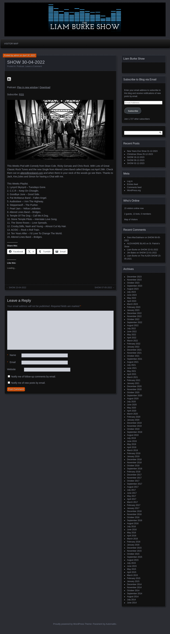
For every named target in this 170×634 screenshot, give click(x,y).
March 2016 (132, 539)
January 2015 (133, 581)
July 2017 (131, 490)
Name (11, 355)
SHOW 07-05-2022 (103, 287)
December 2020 (134, 386)
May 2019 (131, 444)
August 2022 (132, 325)
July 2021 (131, 365)
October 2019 (133, 429)
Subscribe (133, 111)
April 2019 (131, 447)
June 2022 (132, 331)
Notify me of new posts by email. (28, 382)
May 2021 (131, 371)
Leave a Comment (33, 66)
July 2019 (131, 438)
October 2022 (133, 319)
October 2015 (133, 554)
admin (16, 55)
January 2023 (133, 310)
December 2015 (134, 548)
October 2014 (133, 590)
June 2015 (132, 566)
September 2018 (134, 468)
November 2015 (134, 551)
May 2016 (131, 532)
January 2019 (133, 456)
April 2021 (131, 374)
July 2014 (131, 599)
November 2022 (134, 316)
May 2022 (131, 334)
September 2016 (134, 520)
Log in (130, 181)
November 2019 (134, 426)
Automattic (111, 624)
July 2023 (131, 292)
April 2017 (131, 499)
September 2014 (134, 593)
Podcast (20, 66)
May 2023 (131, 298)
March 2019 (132, 450)
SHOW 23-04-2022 (17, 287)
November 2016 (134, 514)
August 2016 (132, 523)
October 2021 (133, 356)
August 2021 (132, 362)
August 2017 (132, 487)
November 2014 (134, 587)
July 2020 (131, 401)
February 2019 (133, 453)
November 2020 (134, 389)
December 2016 (134, 511)
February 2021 (133, 380)
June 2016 (132, 529)
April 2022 (131, 337)
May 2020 (131, 408)
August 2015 (132, 560)
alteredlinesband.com (31, 173)
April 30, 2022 (29, 55)
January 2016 (133, 545)
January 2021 (133, 383)
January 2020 (133, 420)
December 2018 (134, 459)
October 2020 (133, 392)
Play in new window (27, 87)
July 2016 (131, 526)
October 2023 (133, 283)
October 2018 (133, 465)
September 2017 (134, 484)
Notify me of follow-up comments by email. (33, 376)
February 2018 (133, 472)
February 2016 (133, 542)
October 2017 (133, 481)
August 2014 (132, 596)
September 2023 (134, 286)
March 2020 (132, 414)
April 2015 (131, 572)
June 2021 (132, 368)
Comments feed (134, 187)
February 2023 (133, 307)
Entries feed (132, 184)
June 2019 (132, 441)
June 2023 (132, 295)
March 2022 (132, 341)
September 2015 (134, 557)
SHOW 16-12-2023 (135, 157)
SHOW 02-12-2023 (135, 163)
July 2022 (131, 328)
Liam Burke (132, 249)
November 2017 (134, 478)
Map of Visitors (131, 219)
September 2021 (134, 359)
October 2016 (133, 517)
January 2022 (133, 347)
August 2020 (132, 398)
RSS (21, 94)
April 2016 (131, 535)
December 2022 (134, 313)
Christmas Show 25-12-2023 (140, 154)
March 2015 (132, 575)
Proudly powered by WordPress (68, 624)
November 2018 (134, 462)
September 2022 (134, 322)
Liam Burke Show (134, 58)
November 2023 (134, 280)
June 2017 (132, 493)
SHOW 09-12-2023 (135, 160)
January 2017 (133, 508)
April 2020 (131, 411)
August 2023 (132, 289)
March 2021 (132, 377)
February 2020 (133, 417)
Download (45, 87)
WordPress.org (134, 190)
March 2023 (132, 304)
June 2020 (132, 404)
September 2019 (134, 432)
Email (11, 362)
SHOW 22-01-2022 (149, 249)
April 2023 (131, 301)
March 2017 (132, 502)
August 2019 (132, 435)
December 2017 (134, 475)
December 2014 (134, 584)
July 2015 (131, 563)
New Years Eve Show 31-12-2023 (142, 151)
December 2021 (134, 350)
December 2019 (134, 423)
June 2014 (132, 603)
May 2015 (131, 569)
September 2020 (134, 395)
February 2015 (133, 578)
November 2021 (134, 353)
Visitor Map (11, 43)
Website (11, 369)
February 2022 (133, 344)
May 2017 (131, 496)
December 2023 (134, 277)
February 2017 (133, 505)
